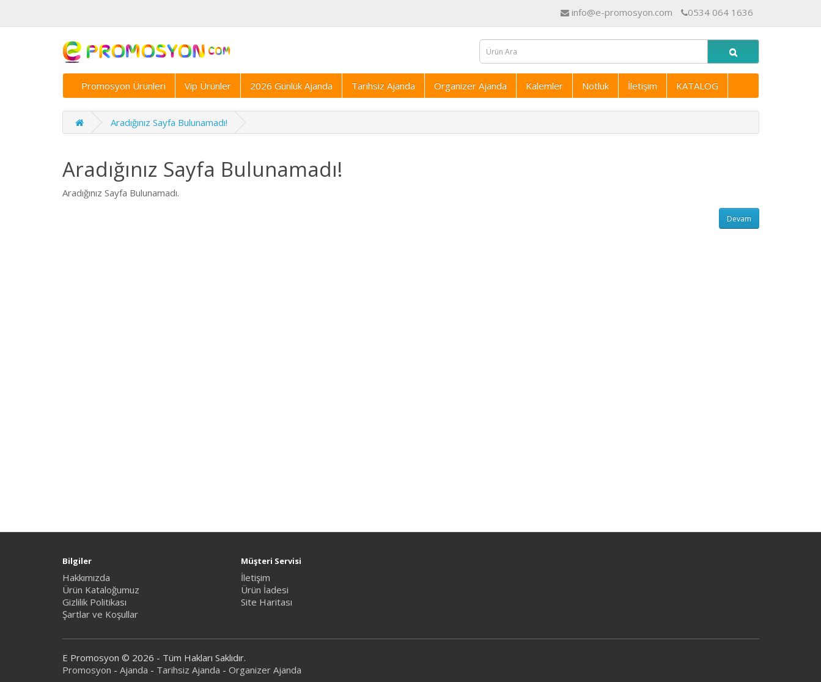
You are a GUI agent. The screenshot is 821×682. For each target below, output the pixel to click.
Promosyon (86, 670)
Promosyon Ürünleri (123, 86)
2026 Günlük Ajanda (291, 86)
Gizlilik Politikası (94, 602)
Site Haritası (266, 602)
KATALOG (697, 86)
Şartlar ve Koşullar (100, 614)
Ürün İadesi (265, 590)
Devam (739, 218)
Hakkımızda (86, 577)
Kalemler (544, 86)
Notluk (595, 86)
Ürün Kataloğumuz (100, 590)
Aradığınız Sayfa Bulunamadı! (169, 122)
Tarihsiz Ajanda (383, 86)
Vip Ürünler (208, 86)
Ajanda (134, 670)
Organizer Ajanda (470, 86)
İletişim (642, 86)
